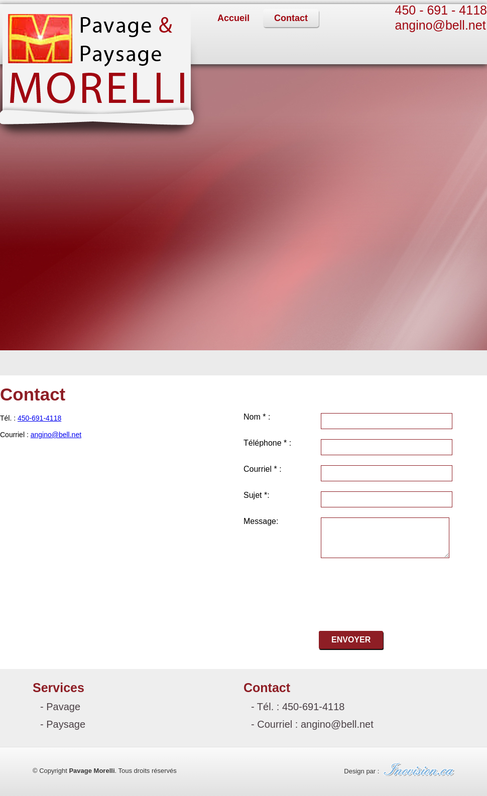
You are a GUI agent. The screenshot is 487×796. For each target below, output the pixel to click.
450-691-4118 (39, 418)
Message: (261, 521)
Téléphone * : (267, 443)
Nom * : (257, 417)
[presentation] (365, 588)
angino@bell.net (440, 25)
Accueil (233, 18)
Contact (291, 18)
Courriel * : (263, 469)
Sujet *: (257, 495)
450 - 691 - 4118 (441, 10)
